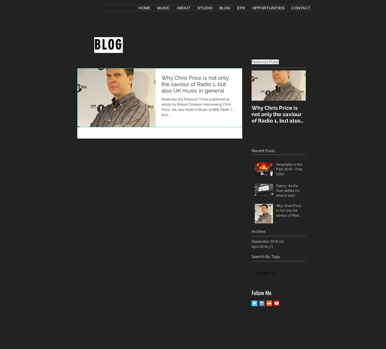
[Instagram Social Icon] (262, 303)
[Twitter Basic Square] (254, 303)
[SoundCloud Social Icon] (269, 303)
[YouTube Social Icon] (276, 303)
